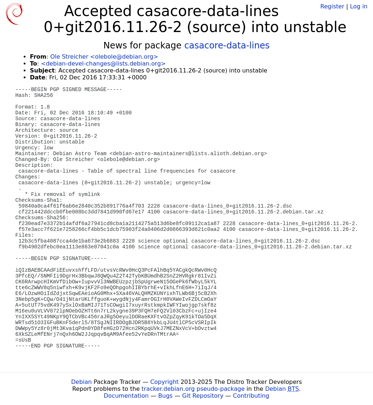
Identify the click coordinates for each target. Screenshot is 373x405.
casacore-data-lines (227, 45)
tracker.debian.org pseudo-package (193, 388)
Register (332, 6)
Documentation (126, 395)
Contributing (251, 395)
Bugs (165, 395)
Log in (359, 6)
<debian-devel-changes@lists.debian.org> (103, 63)
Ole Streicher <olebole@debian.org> (104, 56)
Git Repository (202, 395)
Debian (81, 381)
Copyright (164, 381)
